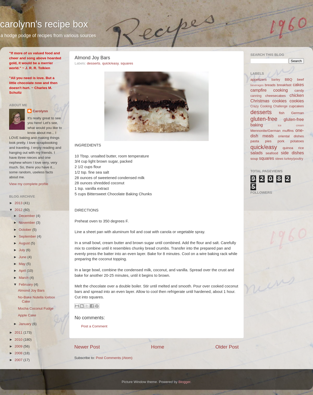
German (297, 113)
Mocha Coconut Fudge (36, 308)
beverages (256, 85)
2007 (19, 360)
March (24, 278)
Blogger (184, 382)
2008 (19, 353)
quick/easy (110, 63)
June (23, 257)
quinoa (287, 148)
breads (270, 85)
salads (256, 152)
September (28, 236)
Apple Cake (27, 315)
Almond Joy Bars (31, 290)
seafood (272, 153)
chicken (297, 95)
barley (276, 79)
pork (281, 141)
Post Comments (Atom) (114, 358)
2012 (19, 210)
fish (282, 113)
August (25, 243)
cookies (297, 100)
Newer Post (87, 347)
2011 (19, 332)
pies (268, 141)
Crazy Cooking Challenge (268, 106)
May (22, 264)
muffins (287, 131)
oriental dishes (291, 136)
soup (254, 159)
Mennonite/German (265, 131)
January (25, 324)
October (25, 230)
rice (301, 148)
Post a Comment (94, 326)
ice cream (291, 125)
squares (127, 63)
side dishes (292, 152)
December (27, 216)
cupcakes (296, 106)
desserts (93, 63)
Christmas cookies (268, 100)
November (27, 223)
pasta (254, 141)
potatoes (297, 141)
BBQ (288, 79)
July (22, 250)
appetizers (258, 79)
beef (300, 79)
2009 (19, 346)
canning (256, 96)
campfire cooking (269, 90)
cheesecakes (275, 96)
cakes (298, 84)
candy (299, 90)
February (26, 284)
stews (279, 159)
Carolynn (40, 111)
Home (157, 347)
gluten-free (263, 119)
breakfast (284, 85)
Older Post (227, 347)
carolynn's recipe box (44, 24)
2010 (19, 339)
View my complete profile (28, 184)
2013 (19, 203)
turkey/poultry (293, 159)
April (23, 271)
